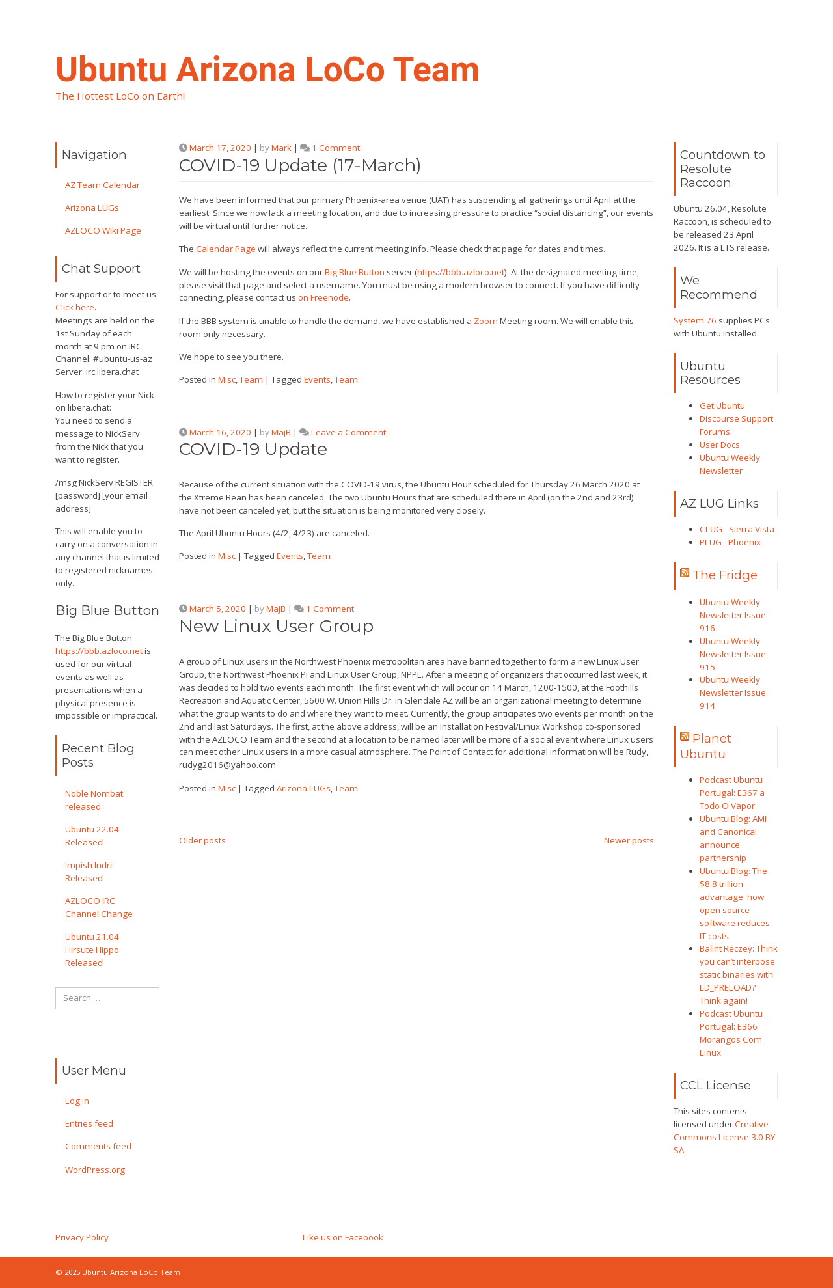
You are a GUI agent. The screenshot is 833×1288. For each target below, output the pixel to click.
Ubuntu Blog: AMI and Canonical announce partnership (733, 838)
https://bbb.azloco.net (99, 651)
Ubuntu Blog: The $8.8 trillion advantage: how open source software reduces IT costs (735, 903)
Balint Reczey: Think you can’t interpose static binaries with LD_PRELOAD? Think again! (739, 974)
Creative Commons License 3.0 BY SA (724, 1137)
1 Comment (336, 148)
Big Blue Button (355, 272)
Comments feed (98, 1146)
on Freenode (323, 297)
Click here (74, 307)
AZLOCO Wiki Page (103, 230)
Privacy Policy (82, 1237)
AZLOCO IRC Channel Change (99, 907)
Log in (77, 1100)
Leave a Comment (348, 432)
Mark (281, 148)
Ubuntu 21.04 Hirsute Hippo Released (92, 949)
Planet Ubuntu (705, 746)
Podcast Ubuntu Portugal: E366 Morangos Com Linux (731, 1032)
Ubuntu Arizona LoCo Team (267, 69)
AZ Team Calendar (102, 185)
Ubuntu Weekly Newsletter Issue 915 (733, 654)
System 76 (695, 320)
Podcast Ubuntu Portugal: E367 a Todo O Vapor (732, 793)
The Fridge (725, 575)
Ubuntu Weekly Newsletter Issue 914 (733, 692)
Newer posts (629, 840)
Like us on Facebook (343, 1237)
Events (317, 379)
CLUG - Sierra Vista (737, 529)
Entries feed (89, 1123)
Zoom (486, 321)
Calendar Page (226, 248)
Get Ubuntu (722, 405)
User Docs (720, 444)
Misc (227, 379)
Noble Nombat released (94, 800)
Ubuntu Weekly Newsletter (730, 464)
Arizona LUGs (92, 207)
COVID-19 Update (253, 448)
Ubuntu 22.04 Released (92, 835)
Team (251, 379)
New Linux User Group (276, 626)
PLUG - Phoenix (730, 542)
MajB (281, 432)
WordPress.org (95, 1169)
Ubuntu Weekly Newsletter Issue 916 (733, 615)
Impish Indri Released (88, 871)
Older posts (202, 840)
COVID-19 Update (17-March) (300, 165)
